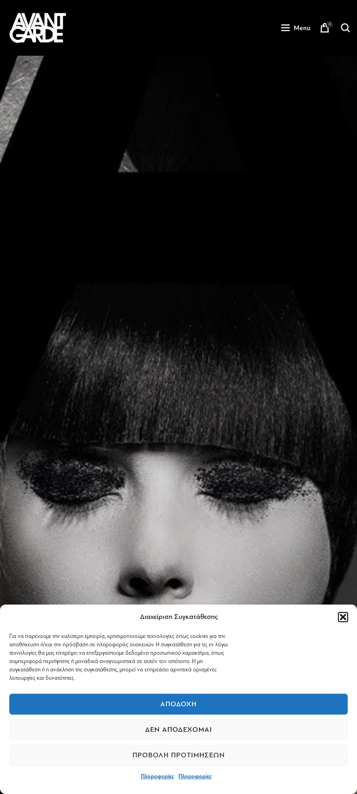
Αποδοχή (178, 704)
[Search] (345, 28)
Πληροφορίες (157, 776)
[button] (343, 617)
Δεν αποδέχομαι (178, 730)
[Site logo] (37, 27)
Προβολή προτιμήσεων (178, 755)
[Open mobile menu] (295, 28)
